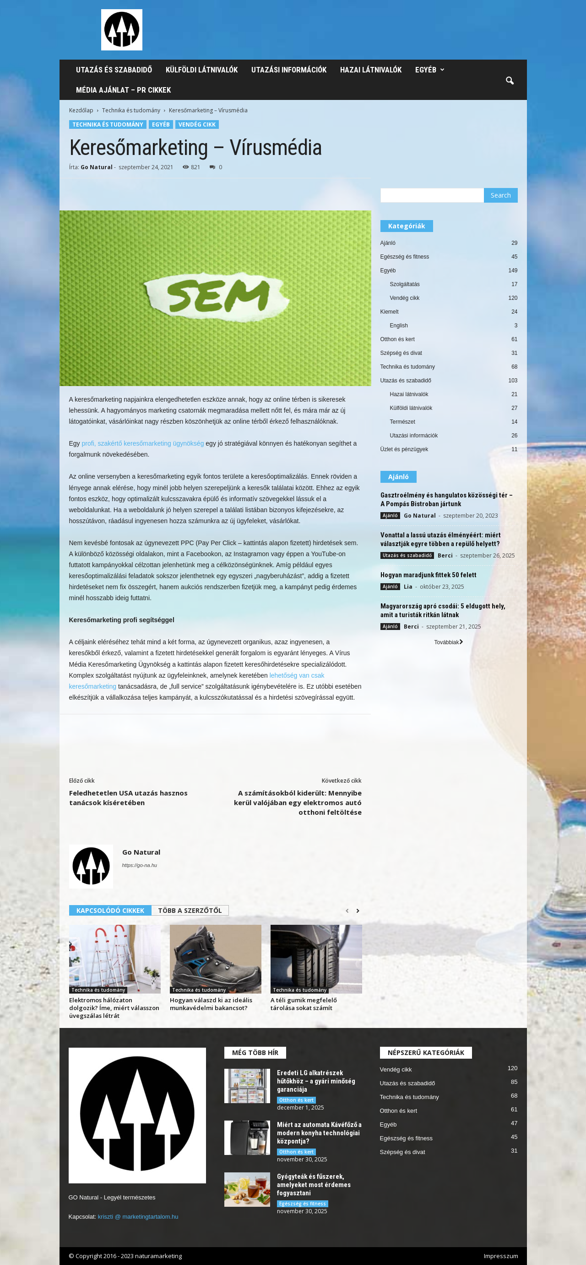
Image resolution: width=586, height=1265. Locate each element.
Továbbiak (448, 642)
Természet (402, 422)
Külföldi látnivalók (202, 69)
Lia (408, 587)
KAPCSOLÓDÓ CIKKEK (110, 910)
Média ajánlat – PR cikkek (123, 89)
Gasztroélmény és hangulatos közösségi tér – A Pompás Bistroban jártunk (446, 499)
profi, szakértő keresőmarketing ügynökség (143, 443)
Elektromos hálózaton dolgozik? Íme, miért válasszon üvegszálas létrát (114, 1008)
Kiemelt (389, 312)
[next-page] (357, 911)
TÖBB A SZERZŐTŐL (190, 910)
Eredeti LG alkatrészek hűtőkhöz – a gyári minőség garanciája (316, 1081)
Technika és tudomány (131, 110)
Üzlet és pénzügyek (404, 449)
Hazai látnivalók (371, 69)
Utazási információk (288, 69)
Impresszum (501, 1256)
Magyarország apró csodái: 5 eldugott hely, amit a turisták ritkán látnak (442, 610)
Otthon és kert (397, 339)
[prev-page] (347, 911)
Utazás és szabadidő (114, 69)
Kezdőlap (81, 110)
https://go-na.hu (139, 865)
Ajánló (388, 243)
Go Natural (97, 167)
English (399, 325)
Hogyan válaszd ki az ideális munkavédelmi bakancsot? (211, 1004)
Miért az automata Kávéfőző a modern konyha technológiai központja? (319, 1133)
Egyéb (430, 70)
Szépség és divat (401, 353)
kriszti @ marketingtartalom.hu (138, 1216)
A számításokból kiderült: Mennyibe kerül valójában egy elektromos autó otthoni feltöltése (298, 802)
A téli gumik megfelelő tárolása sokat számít (304, 1004)
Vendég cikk (197, 124)
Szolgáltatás (405, 284)
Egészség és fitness (404, 257)
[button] (509, 81)
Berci (445, 555)
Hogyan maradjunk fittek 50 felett (428, 575)
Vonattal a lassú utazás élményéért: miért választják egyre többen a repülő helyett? (440, 539)
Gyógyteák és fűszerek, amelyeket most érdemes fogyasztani (314, 1184)
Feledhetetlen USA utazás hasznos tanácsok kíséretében (128, 797)
